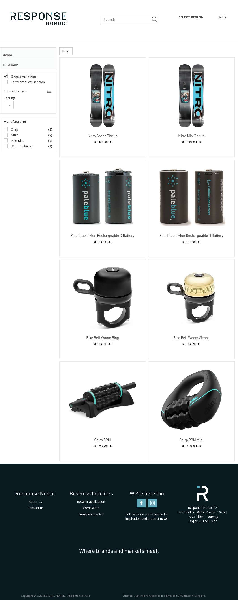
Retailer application (91, 501)
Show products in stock (27, 82)
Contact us (35, 508)
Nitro (14, 135)
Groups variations (23, 76)
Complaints (91, 508)
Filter (66, 51)
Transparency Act (91, 514)
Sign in (223, 17)
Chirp (14, 129)
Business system (133, 596)
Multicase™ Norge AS (193, 596)
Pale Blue (17, 140)
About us (35, 501)
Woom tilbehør (21, 146)
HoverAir (10, 65)
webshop (155, 596)
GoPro (8, 55)
